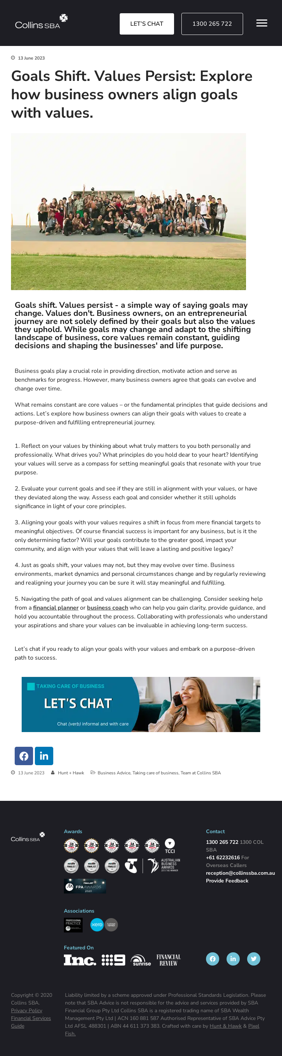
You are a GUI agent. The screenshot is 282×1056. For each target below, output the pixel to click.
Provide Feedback (227, 880)
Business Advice (114, 773)
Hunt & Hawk (226, 1026)
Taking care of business (155, 773)
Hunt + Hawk (71, 773)
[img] (41, 21)
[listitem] (212, 959)
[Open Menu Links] (261, 23)
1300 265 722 (212, 24)
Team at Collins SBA (201, 773)
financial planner (56, 608)
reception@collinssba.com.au (240, 873)
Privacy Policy (26, 1010)
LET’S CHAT (146, 24)
